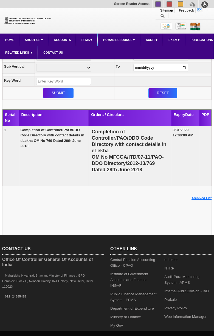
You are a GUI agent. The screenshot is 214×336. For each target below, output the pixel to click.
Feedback (185, 10)
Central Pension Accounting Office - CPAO (132, 263)
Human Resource (117, 40)
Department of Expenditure (132, 308)
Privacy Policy (175, 308)
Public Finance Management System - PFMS (133, 297)
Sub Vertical (14, 66)
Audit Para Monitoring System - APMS (181, 280)
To (118, 66)
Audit (150, 40)
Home (9, 40)
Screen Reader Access (132, 4)
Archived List (202, 198)
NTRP (169, 268)
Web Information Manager (185, 317)
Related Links (17, 52)
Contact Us (53, 52)
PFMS (85, 40)
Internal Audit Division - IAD (186, 291)
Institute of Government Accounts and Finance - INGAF (129, 280)
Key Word (12, 80)
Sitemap (166, 10)
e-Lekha (171, 260)
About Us (32, 40)
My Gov (116, 325)
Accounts (62, 40)
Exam (172, 40)
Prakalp (170, 300)
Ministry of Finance (125, 317)
